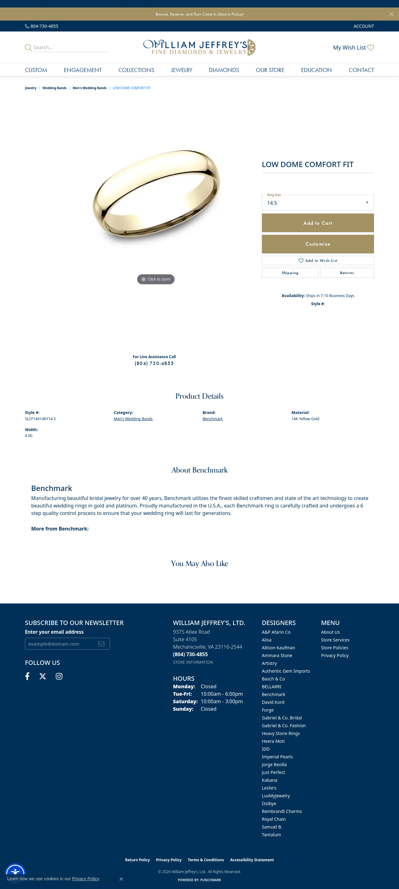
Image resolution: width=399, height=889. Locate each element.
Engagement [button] (83, 70)
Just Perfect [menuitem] (273, 772)
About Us (330, 632)
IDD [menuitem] (266, 749)
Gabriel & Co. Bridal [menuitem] (282, 718)
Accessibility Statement (252, 860)
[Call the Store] (190, 654)
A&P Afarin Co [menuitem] (276, 632)
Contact (361, 70)
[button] (363, 26)
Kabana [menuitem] (269, 780)
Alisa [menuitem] (267, 640)
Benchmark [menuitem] (273, 694)
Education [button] (316, 70)
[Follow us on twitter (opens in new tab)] (43, 676)
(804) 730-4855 (154, 363)
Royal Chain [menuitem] (274, 819)
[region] (155, 224)
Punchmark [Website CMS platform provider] (210, 880)
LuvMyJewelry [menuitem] (276, 796)
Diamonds (224, 70)
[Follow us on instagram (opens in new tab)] (59, 676)
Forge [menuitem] (268, 710)
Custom (36, 70)
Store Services (335, 640)
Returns (347, 272)
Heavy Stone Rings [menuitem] (281, 733)
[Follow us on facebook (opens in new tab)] (27, 676)
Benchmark (213, 418)
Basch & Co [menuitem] (273, 679)
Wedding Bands (55, 88)
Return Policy (137, 860)
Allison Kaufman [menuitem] (278, 648)
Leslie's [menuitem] (269, 788)
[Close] (391, 14)
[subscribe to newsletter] (101, 643)
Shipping (290, 272)
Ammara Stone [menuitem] (277, 655)
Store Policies (334, 648)
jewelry (30, 88)
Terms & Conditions (206, 860)
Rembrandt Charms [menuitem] (282, 811)
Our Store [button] (270, 70)
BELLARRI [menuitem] (271, 687)
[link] (41, 26)
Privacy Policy (335, 655)
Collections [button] (136, 70)
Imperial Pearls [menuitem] (277, 757)
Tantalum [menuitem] (271, 835)
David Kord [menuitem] (273, 702)
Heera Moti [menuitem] (273, 741)
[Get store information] (193, 662)
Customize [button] (318, 243)
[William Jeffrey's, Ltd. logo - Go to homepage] (199, 47)
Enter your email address (54, 632)
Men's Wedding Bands (90, 88)
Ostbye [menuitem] (269, 803)
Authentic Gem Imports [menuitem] (286, 671)
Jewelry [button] (181, 70)
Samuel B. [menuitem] (272, 827)
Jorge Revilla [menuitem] (274, 764)
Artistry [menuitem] (269, 663)
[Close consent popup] (121, 879)
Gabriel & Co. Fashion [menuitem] (284, 725)
